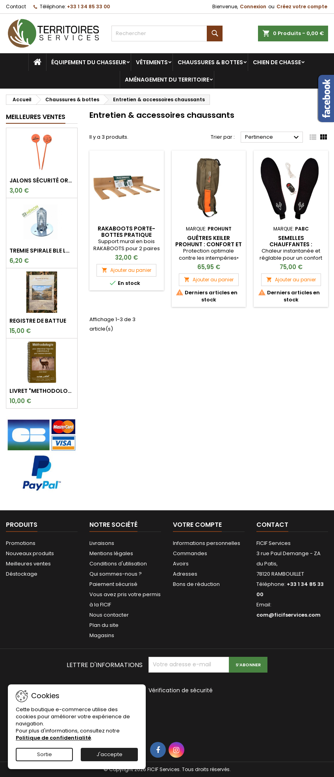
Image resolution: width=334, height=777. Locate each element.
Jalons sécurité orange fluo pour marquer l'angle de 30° (41, 180)
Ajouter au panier (126, 270)
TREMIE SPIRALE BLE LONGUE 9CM (41, 250)
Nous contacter (109, 615)
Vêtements (152, 62)
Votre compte (197, 524)
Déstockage (21, 574)
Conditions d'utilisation (118, 563)
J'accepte (109, 754)
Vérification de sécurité (180, 690)
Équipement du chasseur (88, 62)
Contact (16, 6)
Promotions (20, 543)
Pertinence (273, 137)
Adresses (185, 574)
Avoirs (181, 563)
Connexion (253, 6)
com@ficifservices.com (288, 615)
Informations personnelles (206, 543)
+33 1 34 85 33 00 (88, 6)
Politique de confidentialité (53, 738)
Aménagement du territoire (167, 80)
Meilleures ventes (28, 563)
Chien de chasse (277, 62)
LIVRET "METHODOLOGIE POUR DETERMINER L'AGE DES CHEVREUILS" (41, 391)
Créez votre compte (301, 6)
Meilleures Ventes (35, 116)
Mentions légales (111, 553)
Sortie (44, 754)
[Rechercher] (167, 33)
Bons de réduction (196, 584)
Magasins (101, 635)
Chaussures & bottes (210, 62)
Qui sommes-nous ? (115, 574)
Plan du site (104, 625)
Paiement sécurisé (113, 584)
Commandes (190, 553)
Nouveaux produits (30, 553)
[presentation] (201, 712)
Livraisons (101, 543)
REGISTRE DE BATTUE (37, 321)
